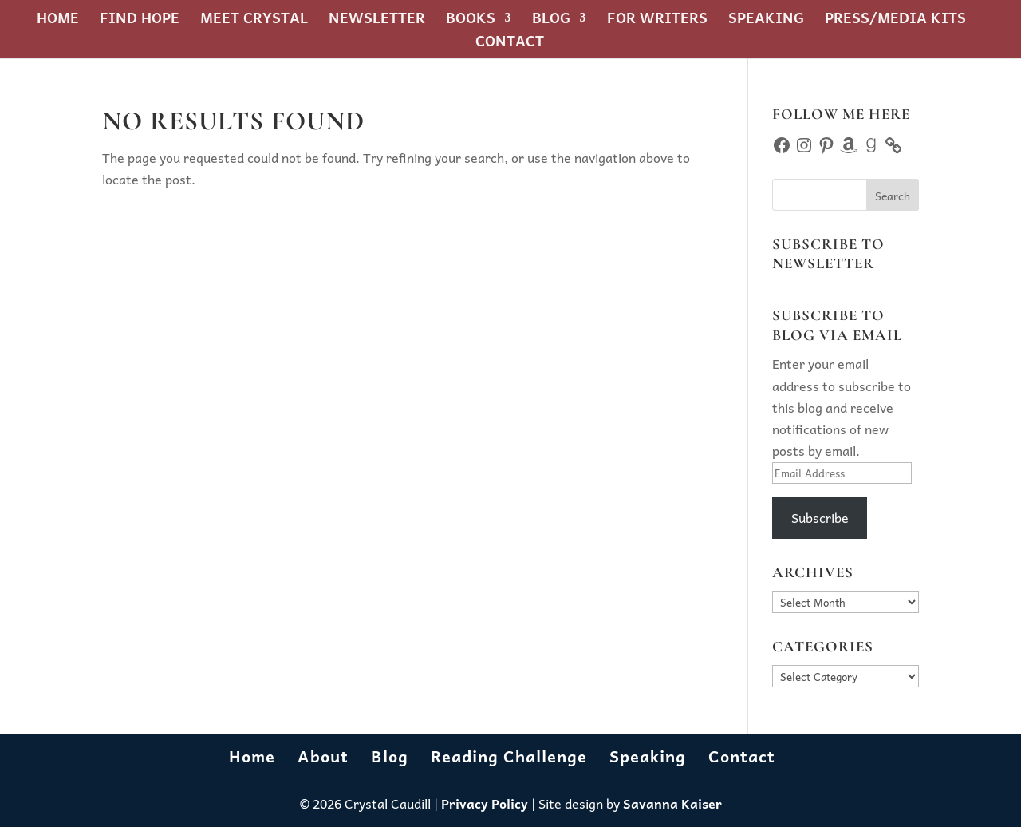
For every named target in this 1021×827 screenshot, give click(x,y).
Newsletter (377, 20)
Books (470, 20)
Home (58, 20)
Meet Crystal (254, 20)
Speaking (766, 20)
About (323, 756)
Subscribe (820, 517)
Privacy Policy (484, 803)
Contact (509, 43)
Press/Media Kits (895, 20)
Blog (551, 20)
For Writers (657, 20)
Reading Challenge (509, 756)
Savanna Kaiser (672, 803)
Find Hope (139, 20)
